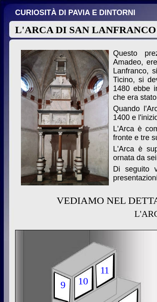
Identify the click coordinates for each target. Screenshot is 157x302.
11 (104, 270)
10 (83, 281)
